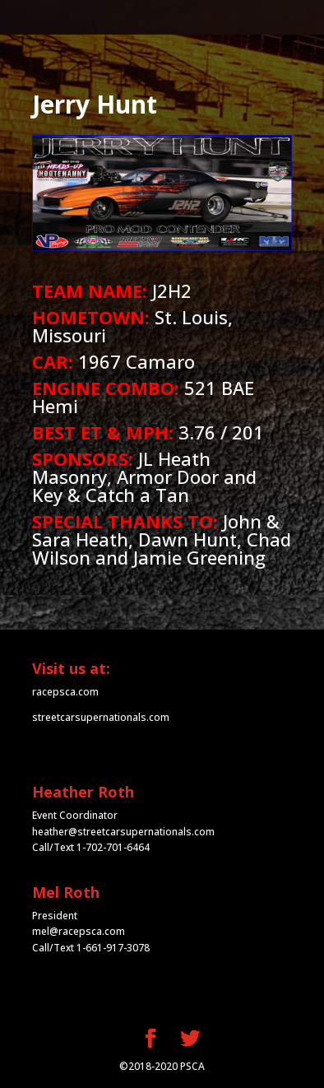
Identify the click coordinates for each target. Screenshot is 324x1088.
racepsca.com (65, 692)
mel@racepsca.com (78, 931)
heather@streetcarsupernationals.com (123, 832)
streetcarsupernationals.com (100, 717)
